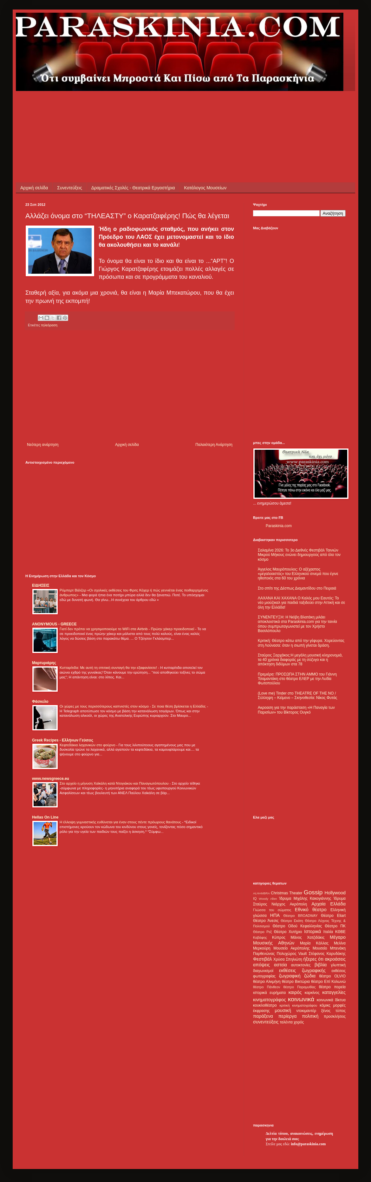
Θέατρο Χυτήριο (288, 932)
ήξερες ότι (313, 959)
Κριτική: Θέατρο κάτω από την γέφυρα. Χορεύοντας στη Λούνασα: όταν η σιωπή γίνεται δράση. (301, 642)
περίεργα (287, 1016)
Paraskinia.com (279, 526)
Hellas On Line (45, 817)
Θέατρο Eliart (333, 915)
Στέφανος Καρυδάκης (327, 953)
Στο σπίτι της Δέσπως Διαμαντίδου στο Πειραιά (297, 588)
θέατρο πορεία (332, 987)
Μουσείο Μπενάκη (329, 948)
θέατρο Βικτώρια (296, 981)
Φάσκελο (40, 701)
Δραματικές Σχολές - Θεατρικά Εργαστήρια (133, 187)
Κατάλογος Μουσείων (205, 187)
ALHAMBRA (261, 893)
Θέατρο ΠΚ (335, 926)
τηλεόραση (49, 325)
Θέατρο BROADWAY (300, 916)
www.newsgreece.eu (50, 778)
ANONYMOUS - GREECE (54, 624)
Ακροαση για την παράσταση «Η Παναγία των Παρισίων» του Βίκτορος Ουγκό (296, 709)
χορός (299, 1022)
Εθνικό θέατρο (311, 909)
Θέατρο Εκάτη (292, 921)
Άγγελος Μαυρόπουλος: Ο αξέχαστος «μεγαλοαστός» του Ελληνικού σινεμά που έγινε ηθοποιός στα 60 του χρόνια (298, 574)
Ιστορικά (312, 931)
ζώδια (310, 975)
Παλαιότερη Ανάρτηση (213, 444)
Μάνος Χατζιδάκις (307, 937)
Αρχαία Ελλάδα (328, 903)
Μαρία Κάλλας (314, 943)
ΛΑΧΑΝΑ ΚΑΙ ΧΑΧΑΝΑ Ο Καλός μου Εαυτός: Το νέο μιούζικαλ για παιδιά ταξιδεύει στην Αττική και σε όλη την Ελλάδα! (301, 603)
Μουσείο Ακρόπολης (291, 948)
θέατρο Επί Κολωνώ (328, 981)
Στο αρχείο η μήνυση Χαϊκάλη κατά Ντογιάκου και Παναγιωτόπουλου (115, 783)
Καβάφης (260, 937)
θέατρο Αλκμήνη (267, 981)
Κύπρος (278, 937)
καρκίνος (312, 992)
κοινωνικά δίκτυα (331, 1000)
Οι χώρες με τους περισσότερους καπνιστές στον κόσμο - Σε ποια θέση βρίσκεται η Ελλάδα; (133, 706)
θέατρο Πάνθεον (266, 987)
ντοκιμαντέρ (306, 1011)
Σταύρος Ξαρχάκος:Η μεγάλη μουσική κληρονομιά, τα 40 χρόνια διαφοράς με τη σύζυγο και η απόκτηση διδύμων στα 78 (300, 660)
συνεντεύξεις (266, 1021)
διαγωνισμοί (263, 971)
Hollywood (335, 892)
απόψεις (261, 964)
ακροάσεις (335, 959)
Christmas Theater (286, 893)
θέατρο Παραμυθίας (299, 987)
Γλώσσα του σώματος (272, 910)
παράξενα (263, 1016)
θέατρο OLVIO (332, 976)
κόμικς (325, 1005)
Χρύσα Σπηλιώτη (287, 959)
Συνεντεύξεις (69, 187)
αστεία (280, 964)
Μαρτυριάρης (44, 663)
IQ (255, 898)
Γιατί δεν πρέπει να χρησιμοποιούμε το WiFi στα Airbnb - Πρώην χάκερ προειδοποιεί (127, 629)
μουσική (283, 1010)
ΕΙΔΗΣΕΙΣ (40, 585)
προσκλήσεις (335, 1016)
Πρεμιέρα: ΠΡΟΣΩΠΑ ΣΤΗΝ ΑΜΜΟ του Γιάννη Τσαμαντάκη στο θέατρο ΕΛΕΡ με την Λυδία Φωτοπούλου (297, 679)
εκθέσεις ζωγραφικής (302, 970)
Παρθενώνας (264, 953)
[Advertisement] (140, 105)
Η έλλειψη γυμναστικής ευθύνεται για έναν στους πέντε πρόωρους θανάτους (121, 822)
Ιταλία (328, 932)
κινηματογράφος (269, 999)
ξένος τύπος (333, 1011)
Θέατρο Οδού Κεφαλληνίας (297, 926)
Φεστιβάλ (262, 959)
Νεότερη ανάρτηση (42, 444)
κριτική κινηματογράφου (298, 1005)
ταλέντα (286, 1022)
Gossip (313, 892)
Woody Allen (268, 898)
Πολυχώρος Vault (292, 953)
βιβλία (321, 964)
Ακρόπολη (298, 904)
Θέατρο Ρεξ (262, 932)
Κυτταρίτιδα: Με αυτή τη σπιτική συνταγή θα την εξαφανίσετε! (109, 667)
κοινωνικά (301, 999)
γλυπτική (338, 965)
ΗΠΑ (275, 915)
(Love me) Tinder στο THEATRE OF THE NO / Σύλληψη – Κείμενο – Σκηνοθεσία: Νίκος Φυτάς (297, 695)
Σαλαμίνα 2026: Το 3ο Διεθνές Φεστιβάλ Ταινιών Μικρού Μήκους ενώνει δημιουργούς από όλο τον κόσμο (299, 555)
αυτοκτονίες (301, 965)
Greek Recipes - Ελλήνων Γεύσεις (62, 740)
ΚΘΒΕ (340, 932)
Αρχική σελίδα (34, 187)
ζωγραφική (290, 975)
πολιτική (310, 1016)
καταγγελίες (334, 992)
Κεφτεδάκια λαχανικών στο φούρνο (88, 745)
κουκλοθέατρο (265, 1005)
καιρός (295, 992)
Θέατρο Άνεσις (266, 920)
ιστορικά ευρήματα (269, 992)
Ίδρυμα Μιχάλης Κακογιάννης (305, 898)
